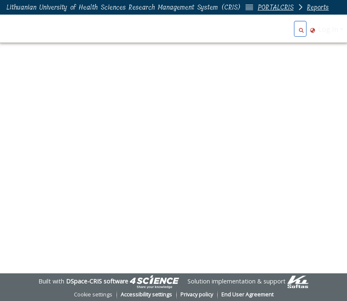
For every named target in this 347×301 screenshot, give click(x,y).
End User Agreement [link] (247, 294)
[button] (301, 29)
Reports (318, 7)
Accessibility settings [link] (146, 294)
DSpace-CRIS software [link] (97, 281)
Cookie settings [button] (93, 294)
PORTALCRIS (276, 7)
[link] (154, 281)
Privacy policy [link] (196, 294)
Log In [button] (329, 29)
